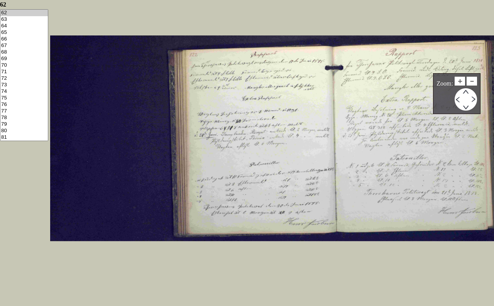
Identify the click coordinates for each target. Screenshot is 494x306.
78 (24, 117)
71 (24, 72)
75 (24, 98)
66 (24, 39)
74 (24, 91)
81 (24, 137)
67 (24, 45)
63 (24, 19)
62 (24, 13)
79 (24, 124)
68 (24, 52)
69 (24, 58)
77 (24, 111)
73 (24, 85)
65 (24, 32)
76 (24, 104)
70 (24, 65)
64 (24, 26)
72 (24, 78)
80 (24, 131)
